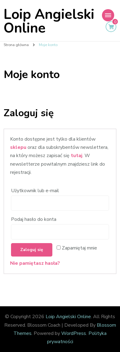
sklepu (18, 147)
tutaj (76, 155)
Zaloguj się (31, 250)
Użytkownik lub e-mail (35, 190)
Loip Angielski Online (49, 21)
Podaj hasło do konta (34, 219)
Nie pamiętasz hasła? (35, 263)
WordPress (73, 333)
